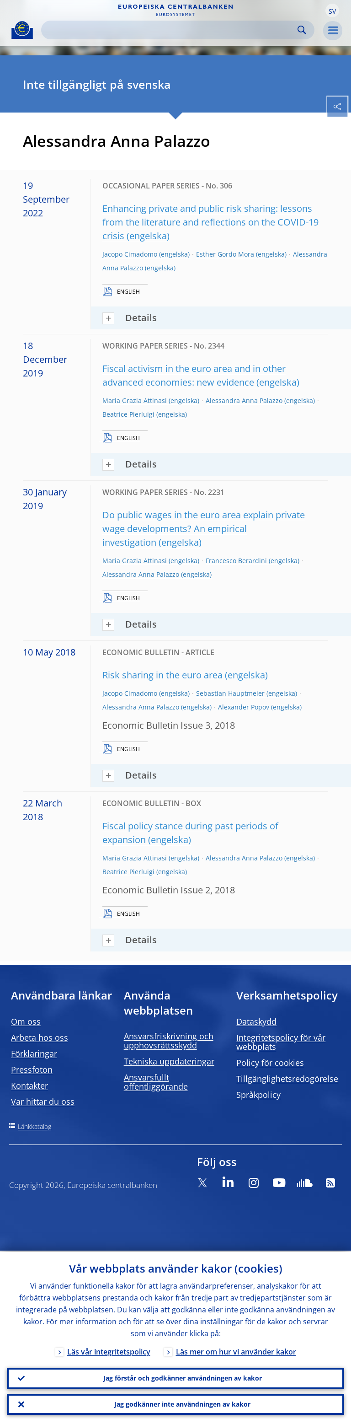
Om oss (26, 1021)
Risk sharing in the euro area (162, 675)
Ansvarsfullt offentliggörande (156, 1082)
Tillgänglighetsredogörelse (287, 1078)
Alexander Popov (243, 707)
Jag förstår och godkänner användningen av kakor (182, 1377)
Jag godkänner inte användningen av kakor (182, 1403)
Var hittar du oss (42, 1101)
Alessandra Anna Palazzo (244, 400)
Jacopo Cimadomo (129, 254)
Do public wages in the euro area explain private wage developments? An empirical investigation (203, 528)
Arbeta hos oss (39, 1037)
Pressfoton (32, 1069)
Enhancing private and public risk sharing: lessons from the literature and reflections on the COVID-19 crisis (210, 222)
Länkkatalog (34, 1126)
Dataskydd (256, 1021)
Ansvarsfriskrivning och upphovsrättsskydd (168, 1041)
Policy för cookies (270, 1062)
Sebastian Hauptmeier (230, 693)
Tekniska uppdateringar (169, 1061)
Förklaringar (34, 1053)
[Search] (170, 30)
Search (301, 30)
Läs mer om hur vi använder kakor (236, 1350)
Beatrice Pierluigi (128, 414)
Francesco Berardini (236, 560)
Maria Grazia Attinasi (134, 400)
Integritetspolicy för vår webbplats (280, 1042)
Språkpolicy (258, 1094)
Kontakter (29, 1085)
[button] (332, 10)
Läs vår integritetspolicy (108, 1350)
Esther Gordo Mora (225, 254)
